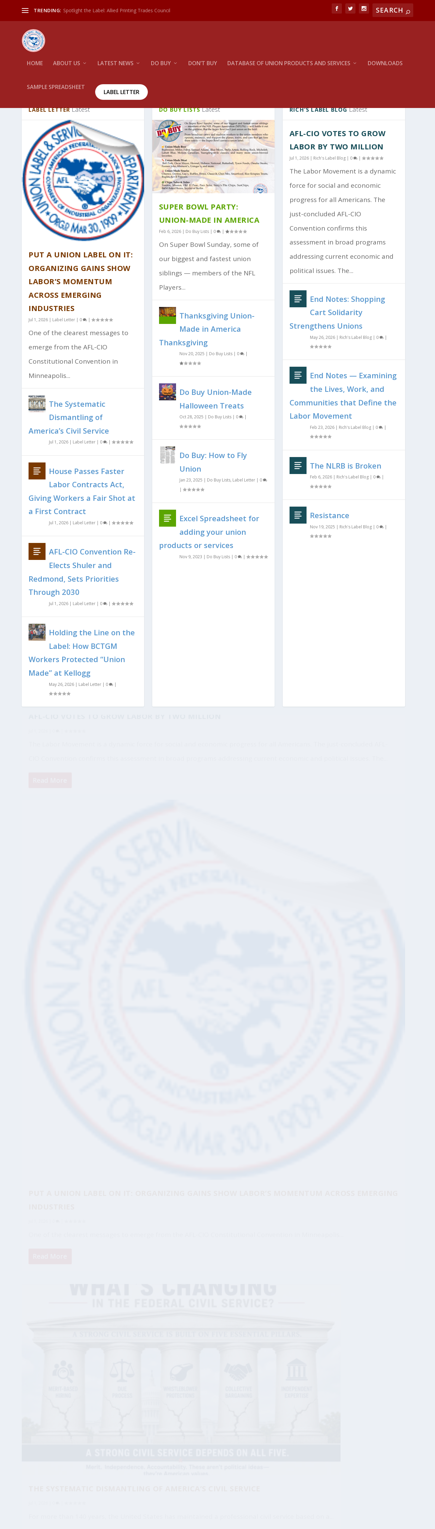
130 (383, 1282)
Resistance (329, 540)
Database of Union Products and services (288, 66)
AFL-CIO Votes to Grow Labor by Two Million (340, 1333)
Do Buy (161, 66)
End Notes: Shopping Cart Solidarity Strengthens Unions (337, 337)
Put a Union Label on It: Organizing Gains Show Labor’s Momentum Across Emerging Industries (81, 306)
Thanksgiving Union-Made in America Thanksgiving (207, 353)
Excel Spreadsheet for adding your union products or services (209, 556)
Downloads (385, 66)
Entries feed (36, 1437)
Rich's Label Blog (329, 183)
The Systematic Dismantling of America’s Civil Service (69, 441)
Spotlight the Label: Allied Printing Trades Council (116, 10)
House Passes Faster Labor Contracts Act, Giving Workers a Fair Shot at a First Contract (76, 979)
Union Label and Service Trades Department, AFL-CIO (99, 1519)
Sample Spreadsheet (56, 90)
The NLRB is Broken (345, 490)
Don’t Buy (202, 66)
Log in (29, 1420)
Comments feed (41, 1454)
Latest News (116, 66)
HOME (35, 66)
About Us (66, 66)
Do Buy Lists (197, 256)
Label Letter (121, 94)
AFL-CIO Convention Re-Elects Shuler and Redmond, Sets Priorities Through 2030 (349, 1422)
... (369, 1277)
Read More (50, 916)
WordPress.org (39, 1470)
